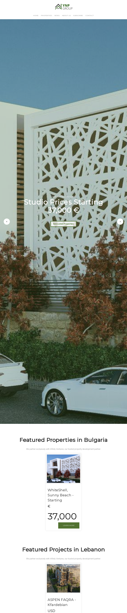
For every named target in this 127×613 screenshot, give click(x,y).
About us (66, 15)
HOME (36, 15)
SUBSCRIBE (78, 15)
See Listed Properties (63, 225)
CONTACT (89, 15)
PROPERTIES (46, 15)
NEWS (57, 15)
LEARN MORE (69, 525)
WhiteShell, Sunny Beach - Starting (61, 495)
